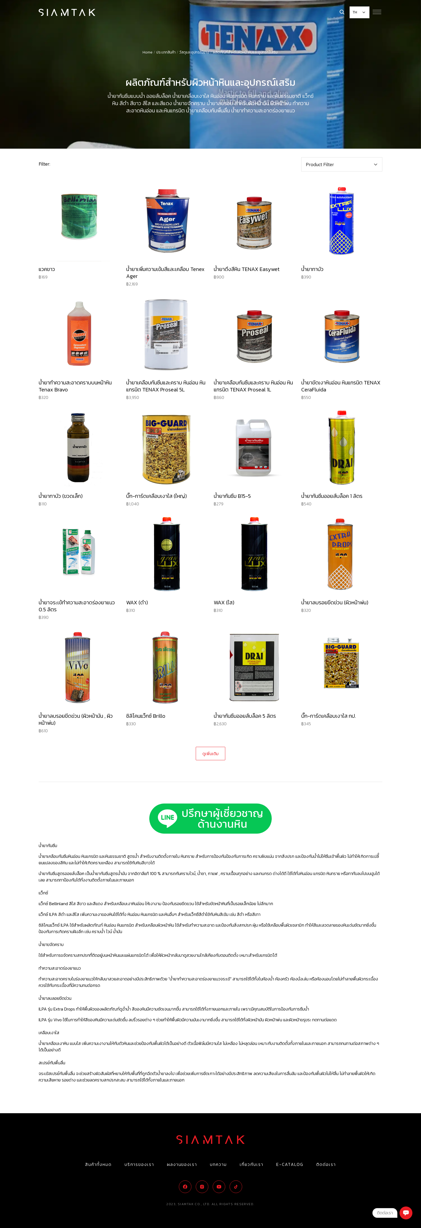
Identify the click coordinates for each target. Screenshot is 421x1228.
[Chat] (406, 1212)
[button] (341, 164)
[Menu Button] (377, 11)
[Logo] (67, 12)
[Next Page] (210, 753)
